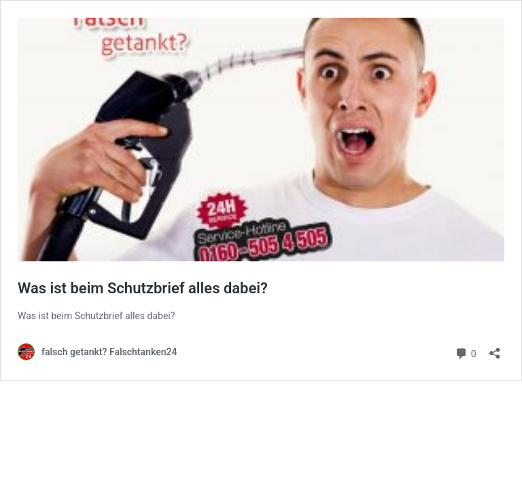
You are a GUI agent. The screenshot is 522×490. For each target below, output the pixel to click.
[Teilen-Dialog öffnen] (494, 348)
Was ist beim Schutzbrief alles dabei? (143, 288)
